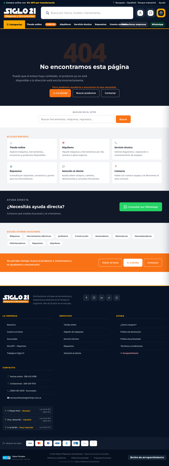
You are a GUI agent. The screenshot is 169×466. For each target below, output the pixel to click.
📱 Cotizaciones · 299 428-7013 (21, 383)
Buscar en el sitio (84, 112)
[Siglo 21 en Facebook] (86, 298)
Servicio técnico (83, 24)
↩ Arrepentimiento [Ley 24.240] (129, 353)
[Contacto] (150, 13)
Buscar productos (86, 93)
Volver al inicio (110, 262)
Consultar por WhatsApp (141, 206)
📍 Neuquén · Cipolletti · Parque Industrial (134, 3)
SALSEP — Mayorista (16, 346)
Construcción (81, 236)
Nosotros (11, 324)
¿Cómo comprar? (128, 324)
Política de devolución (130, 331)
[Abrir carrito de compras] (161, 13)
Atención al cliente (72, 353)
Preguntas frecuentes (102, 458)
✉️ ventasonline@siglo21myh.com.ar (24, 397)
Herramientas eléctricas (39, 236)
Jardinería (63, 236)
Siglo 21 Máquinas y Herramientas (69, 454)
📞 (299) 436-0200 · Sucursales (21, 390)
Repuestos (101, 24)
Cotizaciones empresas (133, 24)
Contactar (110, 93)
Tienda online (34, 24)
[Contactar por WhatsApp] (117, 298)
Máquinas (15, 236)
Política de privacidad (130, 339)
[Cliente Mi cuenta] (140, 13)
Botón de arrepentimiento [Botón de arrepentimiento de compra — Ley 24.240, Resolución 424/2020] (147, 457)
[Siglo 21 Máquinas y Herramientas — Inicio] (16, 299)
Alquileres (65, 24)
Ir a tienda (133, 262)
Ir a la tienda (60, 93)
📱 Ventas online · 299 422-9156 (21, 376)
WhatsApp (157, 24)
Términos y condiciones (131, 346)
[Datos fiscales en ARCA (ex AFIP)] (16, 458)
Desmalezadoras (143, 236)
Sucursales (12, 339)
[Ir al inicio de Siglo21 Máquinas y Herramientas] (21, 13)
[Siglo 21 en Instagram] (94, 298)
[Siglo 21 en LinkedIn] (101, 298)
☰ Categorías (14, 24)
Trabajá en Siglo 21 (15, 353)
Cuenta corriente (119, 24)
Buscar (123, 119)
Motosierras (122, 236)
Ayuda (162, 3)
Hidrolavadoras (17, 243)
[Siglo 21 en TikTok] (109, 298)
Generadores (102, 236)
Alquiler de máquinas (73, 331)
